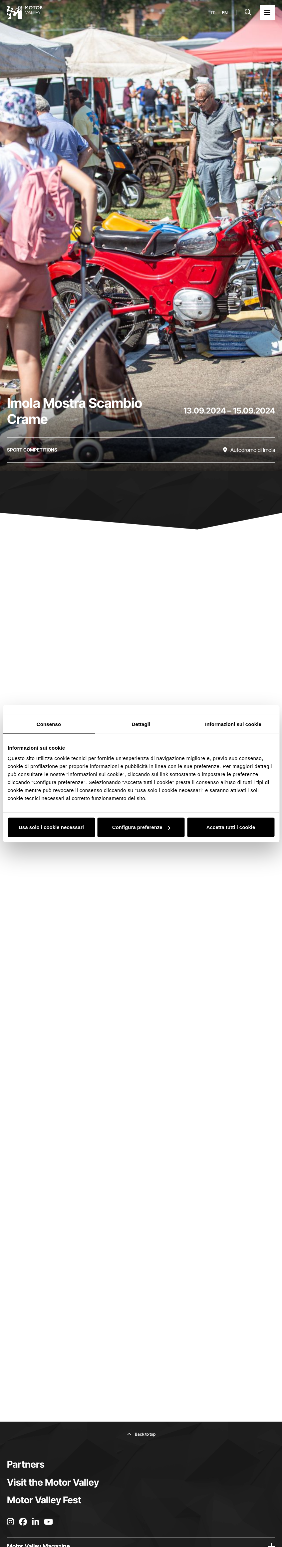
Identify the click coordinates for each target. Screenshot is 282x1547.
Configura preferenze (141, 827)
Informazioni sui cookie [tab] (233, 724)
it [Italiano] (213, 12)
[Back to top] (141, 1434)
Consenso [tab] (49, 724)
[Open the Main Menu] (267, 12)
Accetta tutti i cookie (230, 827)
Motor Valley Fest (44, 1500)
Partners (26, 1464)
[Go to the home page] (25, 12)
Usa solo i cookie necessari (51, 827)
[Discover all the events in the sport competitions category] (32, 450)
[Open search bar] (248, 13)
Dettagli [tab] (141, 724)
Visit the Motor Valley (53, 1482)
